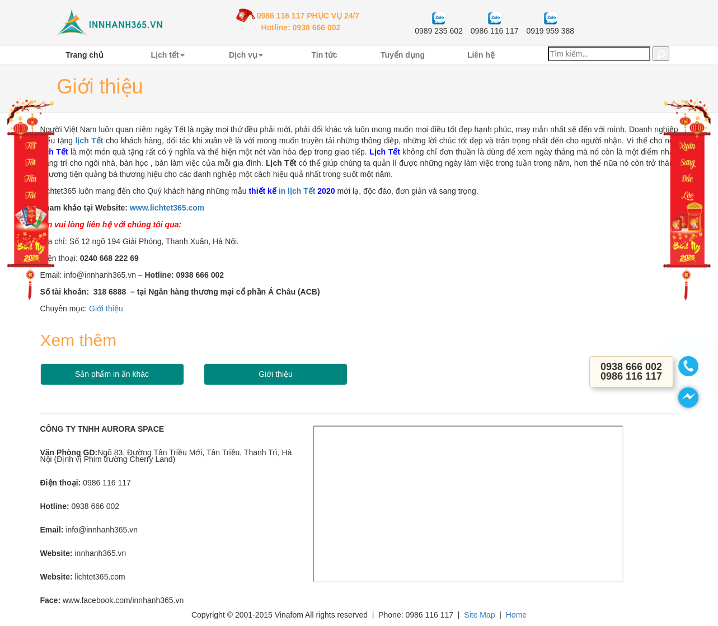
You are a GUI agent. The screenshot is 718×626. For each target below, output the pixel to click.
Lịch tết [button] (167, 54)
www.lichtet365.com (167, 207)
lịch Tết (90, 140)
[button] (661, 53)
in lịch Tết (297, 190)
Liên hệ (481, 54)
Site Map (479, 614)
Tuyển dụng (403, 54)
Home (516, 614)
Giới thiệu (106, 308)
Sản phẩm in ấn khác (112, 374)
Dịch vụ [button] (246, 54)
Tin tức (324, 54)
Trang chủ (84, 54)
